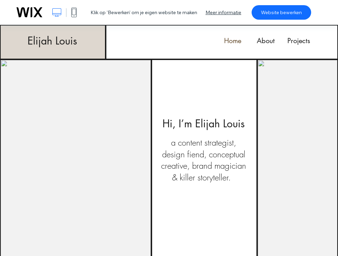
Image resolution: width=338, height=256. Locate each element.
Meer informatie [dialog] (223, 12)
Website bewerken (281, 12)
